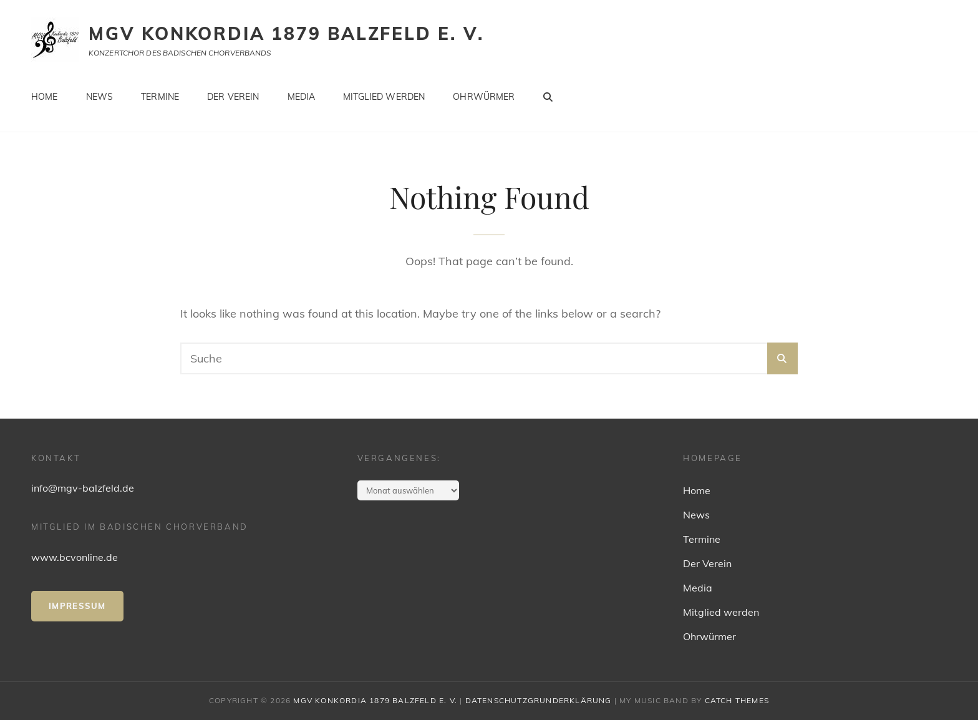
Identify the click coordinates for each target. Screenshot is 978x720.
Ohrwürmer (484, 96)
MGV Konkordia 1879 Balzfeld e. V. (286, 33)
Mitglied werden (384, 96)
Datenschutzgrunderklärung (538, 700)
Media (302, 96)
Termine (160, 96)
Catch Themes (737, 700)
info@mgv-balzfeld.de (82, 488)
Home (44, 96)
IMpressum (77, 606)
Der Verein (233, 96)
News (100, 96)
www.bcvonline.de (74, 557)
